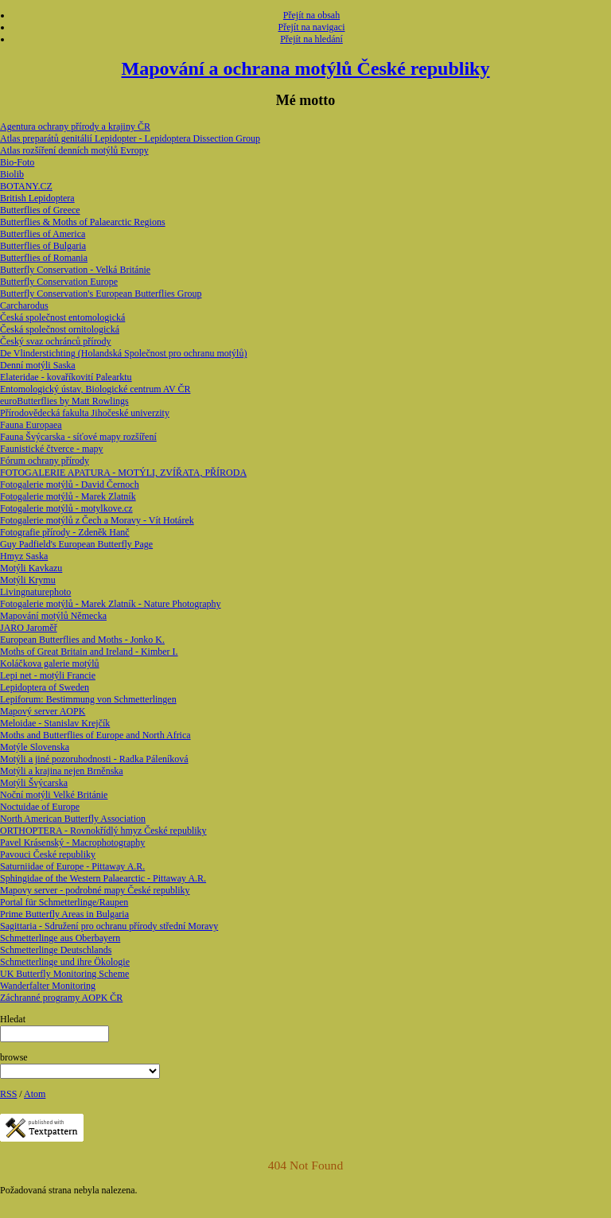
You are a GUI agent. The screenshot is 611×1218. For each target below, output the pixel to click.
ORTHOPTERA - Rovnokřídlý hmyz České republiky (103, 830)
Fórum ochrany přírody (44, 460)
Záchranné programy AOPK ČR (61, 997)
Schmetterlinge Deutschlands (55, 949)
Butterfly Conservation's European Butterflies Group (100, 293)
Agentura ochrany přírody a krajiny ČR (75, 126)
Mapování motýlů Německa (53, 615)
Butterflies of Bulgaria (43, 245)
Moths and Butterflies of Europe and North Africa (95, 735)
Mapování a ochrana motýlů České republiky (306, 68)
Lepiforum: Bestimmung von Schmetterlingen (88, 699)
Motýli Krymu (28, 580)
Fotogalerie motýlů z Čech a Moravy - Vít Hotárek (97, 520)
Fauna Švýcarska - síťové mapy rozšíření (78, 436)
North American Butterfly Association (73, 818)
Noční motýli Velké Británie (53, 794)
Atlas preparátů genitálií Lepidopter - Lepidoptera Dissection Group (130, 138)
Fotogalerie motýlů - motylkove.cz (66, 508)
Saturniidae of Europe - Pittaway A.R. (72, 866)
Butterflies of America (42, 233)
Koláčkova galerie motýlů (49, 663)
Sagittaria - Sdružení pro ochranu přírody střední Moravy (109, 926)
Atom (34, 1093)
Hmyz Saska (24, 556)
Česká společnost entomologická (62, 317)
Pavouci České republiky (47, 854)
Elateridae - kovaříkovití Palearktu (66, 377)
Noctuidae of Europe (40, 806)
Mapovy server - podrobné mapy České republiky (95, 890)
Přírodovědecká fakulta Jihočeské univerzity (84, 412)
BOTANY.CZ (26, 186)
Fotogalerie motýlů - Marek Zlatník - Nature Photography (110, 603)
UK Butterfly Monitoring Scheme (64, 973)
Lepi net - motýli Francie (47, 675)
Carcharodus (24, 305)
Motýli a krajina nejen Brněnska (61, 770)
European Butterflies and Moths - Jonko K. (82, 639)
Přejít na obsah (311, 15)
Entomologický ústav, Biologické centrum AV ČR (95, 389)
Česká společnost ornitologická (59, 329)
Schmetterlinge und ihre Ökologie (65, 961)
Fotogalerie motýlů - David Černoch (69, 484)
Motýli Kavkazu (31, 568)
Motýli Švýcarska (34, 782)
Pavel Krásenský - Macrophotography (72, 842)
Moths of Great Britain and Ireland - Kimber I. (89, 651)
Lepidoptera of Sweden (44, 687)
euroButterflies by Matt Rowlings (64, 401)
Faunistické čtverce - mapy (51, 448)
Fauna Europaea (31, 424)
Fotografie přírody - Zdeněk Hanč (65, 532)
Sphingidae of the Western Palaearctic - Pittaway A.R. (103, 878)
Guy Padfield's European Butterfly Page (76, 544)
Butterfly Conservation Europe (59, 281)
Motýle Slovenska (34, 747)
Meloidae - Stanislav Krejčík (55, 723)
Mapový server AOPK (42, 711)
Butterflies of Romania (44, 257)
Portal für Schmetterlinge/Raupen (64, 902)
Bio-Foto (17, 162)
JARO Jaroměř (28, 627)
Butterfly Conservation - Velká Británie (75, 269)
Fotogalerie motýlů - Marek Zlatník (68, 496)
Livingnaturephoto (35, 591)
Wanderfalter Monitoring (47, 985)
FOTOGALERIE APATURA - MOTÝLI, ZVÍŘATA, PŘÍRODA (123, 472)
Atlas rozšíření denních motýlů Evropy (74, 150)
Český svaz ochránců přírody (55, 341)
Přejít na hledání (311, 39)
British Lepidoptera (37, 198)
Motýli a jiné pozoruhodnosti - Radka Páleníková (94, 759)
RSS (8, 1093)
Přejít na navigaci (311, 27)
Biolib (12, 174)
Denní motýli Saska (38, 365)
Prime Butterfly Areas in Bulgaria (64, 914)
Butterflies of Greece (40, 210)
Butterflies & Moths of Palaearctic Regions (82, 222)
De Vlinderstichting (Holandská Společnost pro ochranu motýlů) (123, 353)
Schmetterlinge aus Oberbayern (60, 938)
